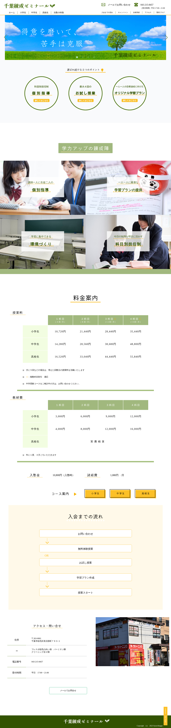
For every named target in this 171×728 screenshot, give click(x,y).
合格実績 (136, 12)
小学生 (23, 12)
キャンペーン (123, 12)
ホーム (12, 12)
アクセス (148, 12)
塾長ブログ (161, 12)
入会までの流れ (107, 12)
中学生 (34, 12)
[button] (77, 57)
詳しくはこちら (85, 101)
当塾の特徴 (59, 12)
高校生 (45, 12)
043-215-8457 (37, 662)
